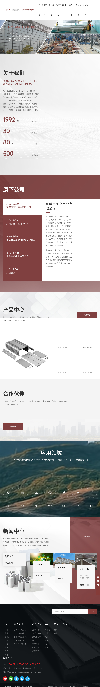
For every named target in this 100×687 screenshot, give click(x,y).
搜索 (92, 609)
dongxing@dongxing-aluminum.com (26, 669)
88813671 (36, 661)
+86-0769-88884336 (18, 661)
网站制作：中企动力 (54, 684)
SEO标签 (72, 684)
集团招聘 (63, 565)
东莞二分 (65, 684)
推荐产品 (9, 374)
